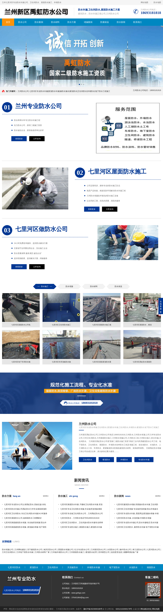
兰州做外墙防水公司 (59, 553)
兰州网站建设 (20, 550)
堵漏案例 (88, 22)
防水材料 (55, 22)
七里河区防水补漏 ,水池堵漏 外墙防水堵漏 (133, 518)
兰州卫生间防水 (8, 553)
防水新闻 (121, 22)
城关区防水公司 (50, 550)
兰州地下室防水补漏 (24, 553)
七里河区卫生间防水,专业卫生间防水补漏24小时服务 (25, 514)
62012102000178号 (124, 609)
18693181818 (77, 589)
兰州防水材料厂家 (42, 553)
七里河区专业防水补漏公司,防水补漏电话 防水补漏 (137, 523)
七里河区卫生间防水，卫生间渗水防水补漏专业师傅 (81, 523)
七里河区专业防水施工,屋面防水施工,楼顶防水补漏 (81, 527)
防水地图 (157, 2)
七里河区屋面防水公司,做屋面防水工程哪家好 (23, 518)
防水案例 (39, 22)
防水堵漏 (69, 286)
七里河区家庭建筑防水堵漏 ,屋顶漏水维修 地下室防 (25, 527)
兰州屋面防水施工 (76, 553)
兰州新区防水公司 (98, 550)
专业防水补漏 (143, 460)
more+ (46, 496)
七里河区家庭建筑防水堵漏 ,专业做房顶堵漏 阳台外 (25, 523)
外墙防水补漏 (93, 568)
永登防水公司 (112, 550)
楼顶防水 (106, 460)
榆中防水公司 (125, 550)
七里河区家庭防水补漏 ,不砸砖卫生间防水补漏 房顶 (81, 505)
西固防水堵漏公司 (65, 550)
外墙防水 (124, 460)
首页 (8, 22)
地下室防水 (114, 568)
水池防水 (133, 568)
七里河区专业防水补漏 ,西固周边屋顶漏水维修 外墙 (137, 514)
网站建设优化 (146, 609)
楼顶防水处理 (91, 553)
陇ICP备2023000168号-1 (93, 609)
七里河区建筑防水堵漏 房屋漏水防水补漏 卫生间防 (137, 505)
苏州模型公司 (103, 553)
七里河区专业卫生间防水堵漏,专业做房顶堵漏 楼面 (81, 509)
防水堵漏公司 (7, 550)
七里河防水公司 (153, 550)
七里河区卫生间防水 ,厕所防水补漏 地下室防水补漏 (137, 527)
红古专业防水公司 (81, 550)
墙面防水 (151, 568)
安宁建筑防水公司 (34, 550)
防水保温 (118, 286)
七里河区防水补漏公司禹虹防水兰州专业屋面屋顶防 (25, 509)
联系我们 (137, 22)
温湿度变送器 (116, 553)
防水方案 (71, 22)
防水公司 (22, 22)
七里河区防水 (14, 568)
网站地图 (144, 2)
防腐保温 (104, 22)
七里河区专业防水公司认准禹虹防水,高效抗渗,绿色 (25, 505)
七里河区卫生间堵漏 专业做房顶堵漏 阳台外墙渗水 (137, 509)
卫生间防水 (87, 460)
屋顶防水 (34, 568)
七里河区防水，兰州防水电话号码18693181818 (79, 518)
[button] (79, 84)
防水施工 (45, 286)
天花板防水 (72, 568)
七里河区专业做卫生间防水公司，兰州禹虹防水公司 (81, 514)
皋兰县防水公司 (139, 550)
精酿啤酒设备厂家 (131, 553)
